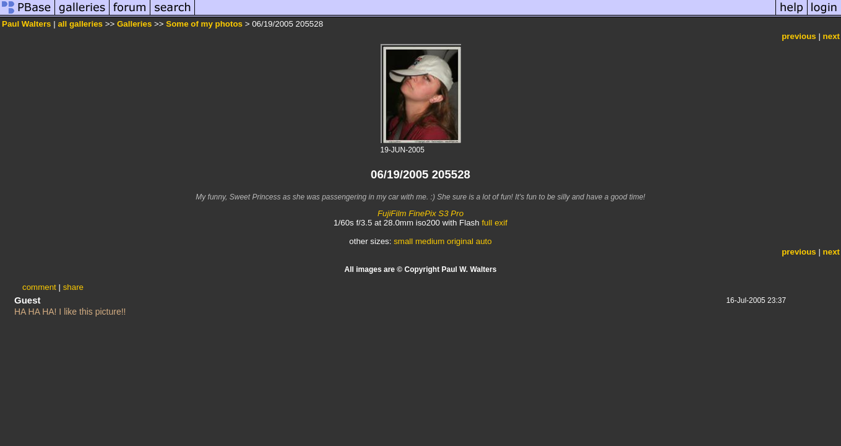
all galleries (80, 23)
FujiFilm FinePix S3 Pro (420, 213)
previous (799, 36)
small (403, 241)
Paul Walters (26, 23)
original (460, 241)
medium (429, 241)
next (831, 36)
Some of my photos (204, 23)
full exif (494, 222)
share (73, 287)
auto (484, 241)
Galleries (134, 23)
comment (39, 287)
